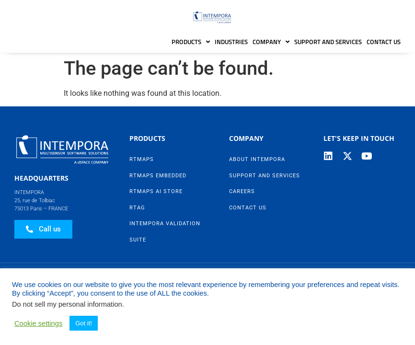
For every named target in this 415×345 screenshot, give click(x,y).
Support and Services (328, 41)
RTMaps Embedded (157, 175)
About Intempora (257, 159)
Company (271, 42)
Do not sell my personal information (67, 304)
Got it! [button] (83, 323)
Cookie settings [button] (38, 323)
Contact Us (384, 41)
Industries (231, 41)
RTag (137, 208)
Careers (242, 191)
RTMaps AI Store (156, 191)
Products (191, 42)
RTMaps (141, 159)
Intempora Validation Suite (164, 231)
